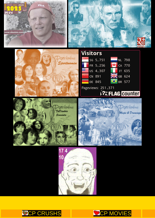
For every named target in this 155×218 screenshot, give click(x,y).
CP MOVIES (112, 213)
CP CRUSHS (41, 213)
